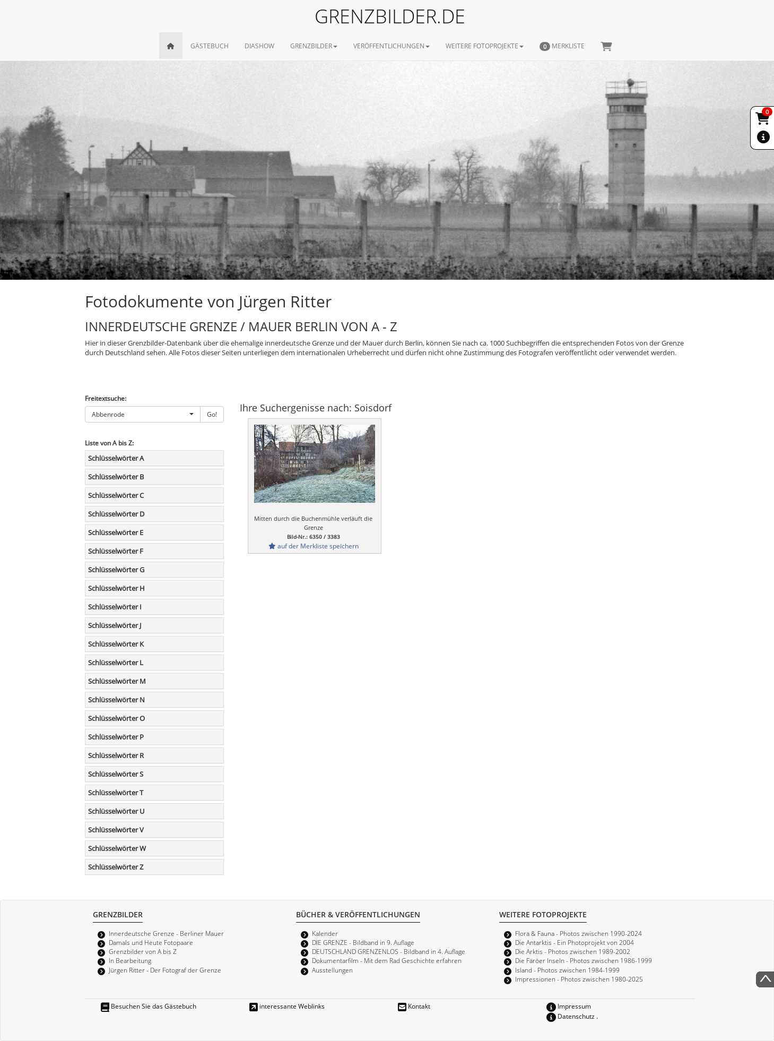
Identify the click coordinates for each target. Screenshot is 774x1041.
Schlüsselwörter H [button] (116, 588)
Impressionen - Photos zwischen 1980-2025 (579, 979)
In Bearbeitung (130, 960)
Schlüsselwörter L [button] (115, 662)
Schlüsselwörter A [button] (116, 458)
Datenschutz (570, 1016)
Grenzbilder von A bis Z (143, 951)
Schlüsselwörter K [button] (116, 644)
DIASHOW (259, 45)
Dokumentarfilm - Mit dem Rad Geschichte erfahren (387, 960)
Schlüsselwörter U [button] (116, 811)
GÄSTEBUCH (209, 45)
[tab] (154, 458)
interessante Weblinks (287, 1006)
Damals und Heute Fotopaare (151, 942)
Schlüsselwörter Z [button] (115, 867)
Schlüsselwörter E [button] (115, 532)
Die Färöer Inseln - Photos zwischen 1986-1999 (583, 960)
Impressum (568, 1006)
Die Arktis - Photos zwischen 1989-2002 (572, 951)
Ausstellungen (332, 970)
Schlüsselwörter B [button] (116, 476)
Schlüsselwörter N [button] (116, 699)
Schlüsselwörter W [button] (117, 848)
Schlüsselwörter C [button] (116, 495)
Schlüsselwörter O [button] (116, 718)
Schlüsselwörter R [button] (116, 755)
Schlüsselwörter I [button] (115, 607)
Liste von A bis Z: (109, 442)
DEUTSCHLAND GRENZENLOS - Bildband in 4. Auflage (388, 951)
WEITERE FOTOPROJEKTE (485, 45)
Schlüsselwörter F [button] (115, 551)
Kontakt (414, 1006)
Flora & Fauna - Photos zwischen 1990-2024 (578, 933)
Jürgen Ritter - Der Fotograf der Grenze (165, 970)
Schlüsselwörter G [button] (116, 569)
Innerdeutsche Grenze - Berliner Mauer (166, 933)
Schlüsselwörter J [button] (114, 625)
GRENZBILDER (313, 45)
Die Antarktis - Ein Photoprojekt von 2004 (574, 942)
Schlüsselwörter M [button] (117, 681)
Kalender (325, 933)
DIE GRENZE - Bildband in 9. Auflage (363, 942)
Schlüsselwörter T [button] (115, 792)
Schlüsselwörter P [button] (116, 737)
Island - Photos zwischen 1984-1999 (567, 970)
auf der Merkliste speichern (313, 545)
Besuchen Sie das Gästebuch (148, 1006)
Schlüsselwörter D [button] (116, 514)
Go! (212, 414)
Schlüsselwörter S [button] (115, 774)
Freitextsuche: (105, 398)
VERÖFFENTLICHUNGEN (391, 45)
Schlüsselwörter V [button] (116, 829)
